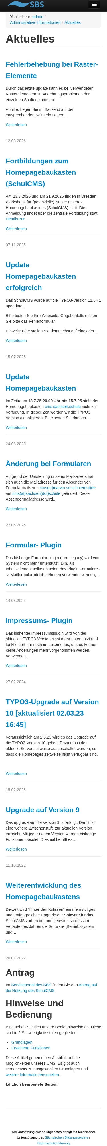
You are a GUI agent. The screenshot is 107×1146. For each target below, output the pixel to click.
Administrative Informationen (35, 22)
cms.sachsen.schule (63, 406)
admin (37, 16)
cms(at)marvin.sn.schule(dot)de (68, 488)
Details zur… (17, 219)
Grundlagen (21, 1042)
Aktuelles (72, 22)
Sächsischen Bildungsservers (66, 1137)
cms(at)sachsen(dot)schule (36, 493)
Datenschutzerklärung (53, 1143)
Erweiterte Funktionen (30, 1048)
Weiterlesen (16, 124)
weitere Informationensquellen (32, 1074)
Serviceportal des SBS (31, 985)
